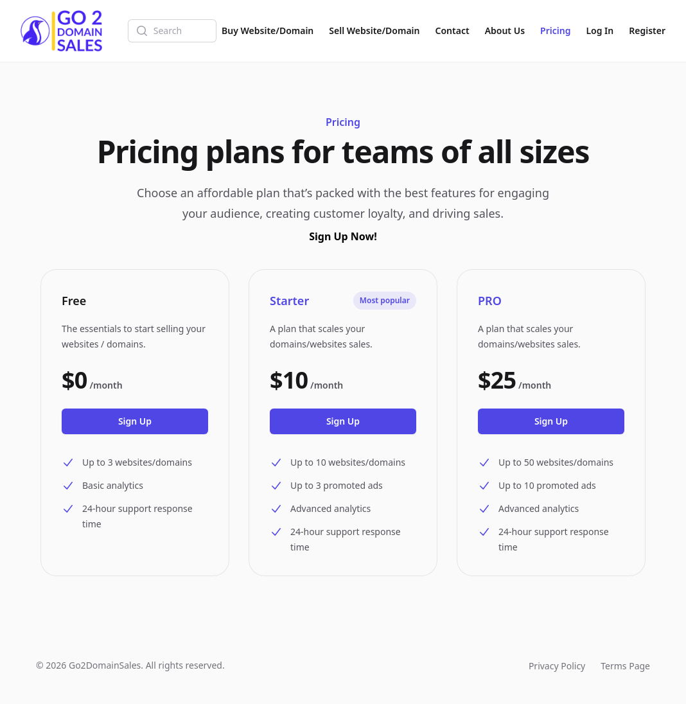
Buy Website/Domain (267, 30)
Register (647, 30)
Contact (452, 30)
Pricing (555, 30)
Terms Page (625, 666)
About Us (505, 30)
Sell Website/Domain (374, 30)
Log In (599, 30)
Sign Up (135, 421)
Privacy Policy (557, 666)
